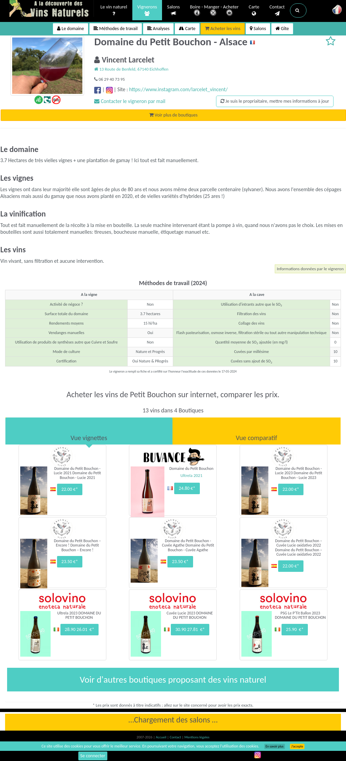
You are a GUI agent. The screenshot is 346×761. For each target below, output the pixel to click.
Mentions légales (196, 737)
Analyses (158, 28)
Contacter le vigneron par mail (129, 101)
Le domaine (70, 28)
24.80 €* (187, 488)
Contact (277, 10)
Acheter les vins (222, 28)
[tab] (88, 431)
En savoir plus (275, 746)
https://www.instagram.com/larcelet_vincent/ (178, 89)
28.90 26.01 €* (79, 629)
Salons (173, 10)
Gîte (282, 28)
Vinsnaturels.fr (51, 9)
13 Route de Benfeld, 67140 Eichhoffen (131, 69)
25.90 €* (294, 629)
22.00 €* (69, 489)
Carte (254, 10)
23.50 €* (69, 561)
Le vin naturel (114, 10)
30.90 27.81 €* (190, 629)
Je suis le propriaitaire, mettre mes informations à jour (274, 101)
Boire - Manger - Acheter (214, 11)
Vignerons (147, 10)
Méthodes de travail (116, 28)
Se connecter (92, 756)
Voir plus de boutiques (173, 115)
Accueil (161, 737)
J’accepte (297, 746)
